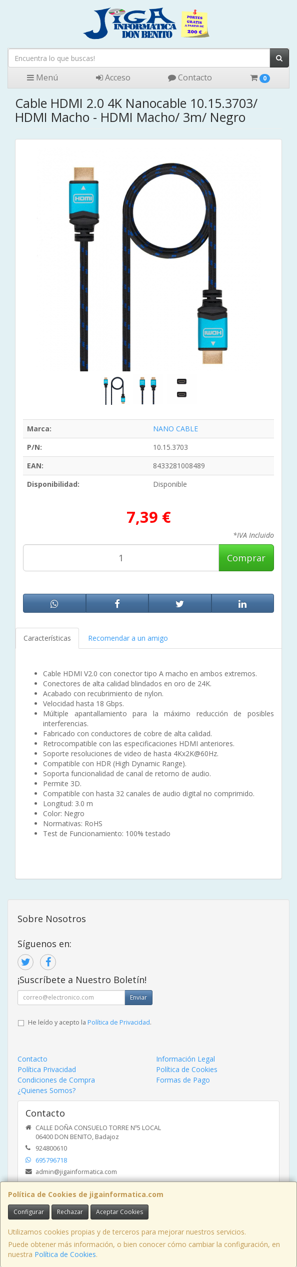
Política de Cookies (65, 1254)
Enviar (138, 997)
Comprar (246, 558)
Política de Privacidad (119, 1022)
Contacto (190, 77)
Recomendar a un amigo (128, 638)
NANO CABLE (175, 428)
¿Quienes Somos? (47, 1090)
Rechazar (70, 1212)
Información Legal (185, 1059)
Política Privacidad (47, 1069)
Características (47, 638)
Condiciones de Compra (56, 1080)
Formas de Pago (183, 1080)
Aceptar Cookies (119, 1212)
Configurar (29, 1212)
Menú (42, 77)
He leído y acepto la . (90, 1022)
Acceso (113, 77)
